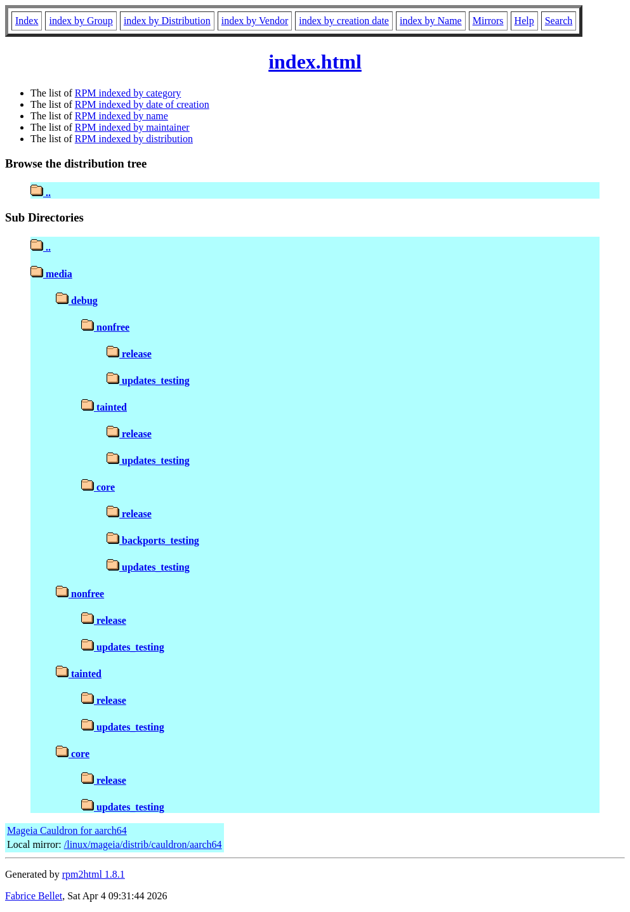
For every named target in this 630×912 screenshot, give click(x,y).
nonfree (105, 327)
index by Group (80, 20)
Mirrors (488, 20)
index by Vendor (254, 20)
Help (524, 20)
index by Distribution (167, 20)
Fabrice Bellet (33, 895)
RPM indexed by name (121, 115)
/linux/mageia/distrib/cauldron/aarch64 (143, 844)
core (98, 487)
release (129, 353)
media (51, 273)
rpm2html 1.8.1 (93, 874)
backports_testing (153, 540)
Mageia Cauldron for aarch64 (67, 830)
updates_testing (148, 380)
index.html (315, 61)
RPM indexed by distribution (134, 138)
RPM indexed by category (128, 93)
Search (559, 20)
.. (40, 192)
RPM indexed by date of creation (142, 104)
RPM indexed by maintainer (132, 127)
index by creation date (344, 20)
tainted (104, 407)
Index (26, 20)
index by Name (431, 20)
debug (77, 300)
